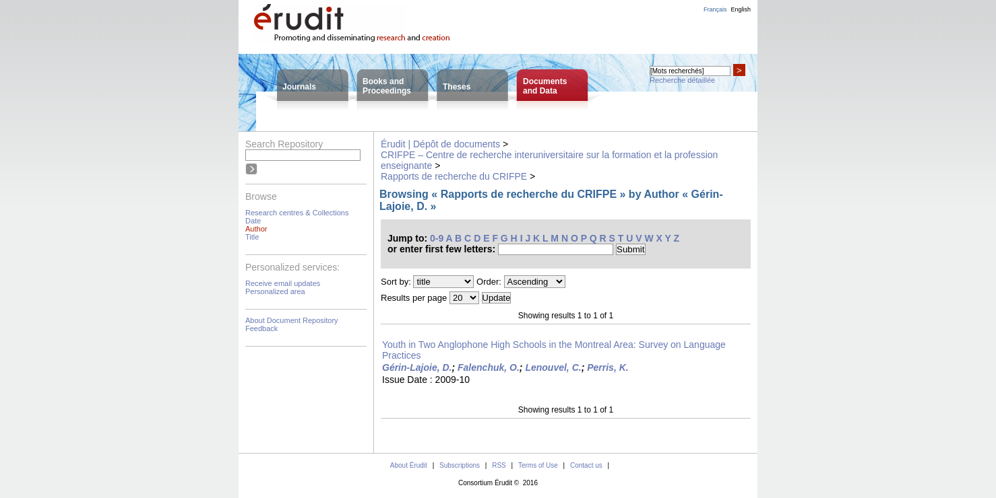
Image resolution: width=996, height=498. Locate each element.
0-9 (436, 238)
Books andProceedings (387, 86)
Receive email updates (282, 283)
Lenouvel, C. (553, 367)
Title (252, 237)
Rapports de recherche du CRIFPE (454, 176)
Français (715, 9)
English (740, 9)
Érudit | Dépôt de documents (440, 144)
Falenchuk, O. (489, 367)
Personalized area (275, 291)
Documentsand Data (545, 86)
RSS (499, 465)
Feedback (261, 328)
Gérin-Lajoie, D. (417, 367)
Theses (456, 87)
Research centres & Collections (296, 213)
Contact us (586, 465)
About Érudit (408, 465)
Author (256, 229)
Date (253, 221)
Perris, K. (607, 367)
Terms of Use (538, 465)
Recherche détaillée (682, 80)
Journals (299, 87)
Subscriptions (459, 465)
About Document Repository (291, 320)
